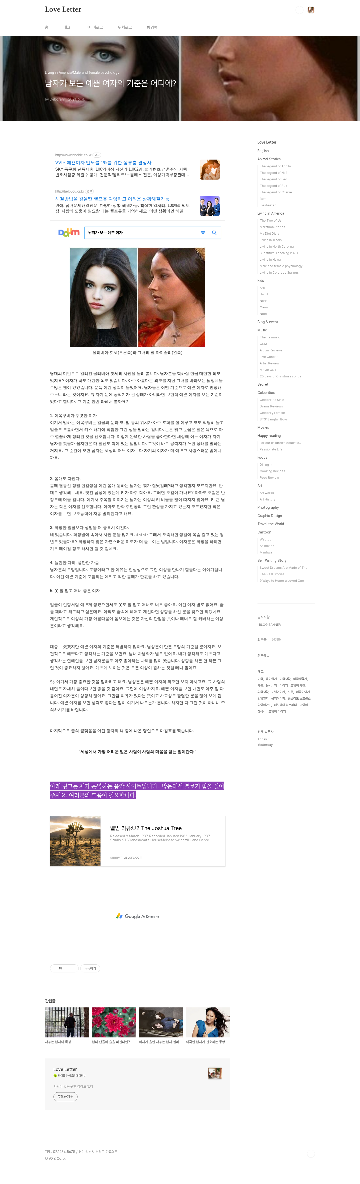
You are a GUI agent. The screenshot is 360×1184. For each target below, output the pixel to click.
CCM (263, 344)
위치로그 (125, 27)
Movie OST (268, 370)
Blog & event (268, 322)
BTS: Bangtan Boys (274, 419)
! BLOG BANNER (269, 775)
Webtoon (266, 539)
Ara (262, 288)
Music (262, 330)
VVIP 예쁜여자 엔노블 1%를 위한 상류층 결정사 (103, 162)
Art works (267, 493)
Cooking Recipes (272, 471)
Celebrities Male (272, 400)
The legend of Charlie (276, 192)
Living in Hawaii (271, 259)
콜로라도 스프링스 (299, 848)
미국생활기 (300, 829)
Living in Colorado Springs (279, 272)
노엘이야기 (278, 842)
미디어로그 (94, 27)
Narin (264, 301)
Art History (268, 499)
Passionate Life (271, 449)
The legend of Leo (273, 179)
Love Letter (63, 9)
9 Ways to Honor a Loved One (282, 580)
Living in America (271, 213)
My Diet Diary (270, 233)
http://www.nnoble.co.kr (73, 155)
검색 (299, 10)
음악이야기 (278, 848)
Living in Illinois (271, 240)
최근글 (262, 790)
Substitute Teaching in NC (279, 253)
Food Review (269, 477)
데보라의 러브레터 (285, 855)
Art (260, 486)
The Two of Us (271, 220)
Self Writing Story (272, 560)
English (263, 151)
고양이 (304, 855)
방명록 (152, 27)
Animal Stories (269, 159)
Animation (267, 546)
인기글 (276, 790)
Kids (261, 281)
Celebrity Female (272, 413)
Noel (263, 314)
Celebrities (266, 393)
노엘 (290, 842)
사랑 (260, 835)
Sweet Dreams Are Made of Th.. (283, 567)
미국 (260, 829)
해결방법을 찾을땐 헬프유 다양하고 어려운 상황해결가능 (112, 198)
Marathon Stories (272, 227)
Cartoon (264, 532)
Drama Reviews (271, 406)
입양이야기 (264, 855)
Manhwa (266, 552)
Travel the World (271, 524)
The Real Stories (272, 574)
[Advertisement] (137, 916)
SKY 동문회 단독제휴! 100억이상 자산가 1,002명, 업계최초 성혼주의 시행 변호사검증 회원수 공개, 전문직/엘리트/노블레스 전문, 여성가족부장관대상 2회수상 (122, 172)
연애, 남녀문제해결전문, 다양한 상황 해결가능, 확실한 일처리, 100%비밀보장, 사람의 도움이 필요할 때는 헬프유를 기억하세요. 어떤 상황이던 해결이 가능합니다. (122, 208)
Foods (262, 457)
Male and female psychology (281, 266)
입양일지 (263, 848)
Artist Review (269, 363)
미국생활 (285, 829)
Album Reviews (271, 350)
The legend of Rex (273, 186)
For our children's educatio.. (280, 443)
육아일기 (271, 829)
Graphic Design (270, 516)
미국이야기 (303, 842)
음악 (268, 835)
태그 (67, 27)
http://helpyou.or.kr (69, 191)
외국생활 (263, 842)
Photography (268, 507)
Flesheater (268, 205)
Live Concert (269, 357)
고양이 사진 (297, 835)
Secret (263, 384)
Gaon (264, 307)
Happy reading (269, 436)
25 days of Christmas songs (280, 376)
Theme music (270, 337)
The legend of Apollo (275, 166)
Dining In (266, 464)
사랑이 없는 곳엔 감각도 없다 (73, 1086)
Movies (263, 427)
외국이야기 (281, 835)
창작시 (262, 861)
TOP (311, 1154)
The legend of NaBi (274, 173)
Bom (263, 199)
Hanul (264, 294)
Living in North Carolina (277, 246)
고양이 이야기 (277, 861)
